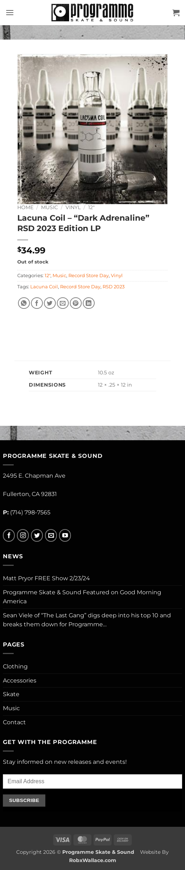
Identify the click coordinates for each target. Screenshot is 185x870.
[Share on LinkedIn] (89, 303)
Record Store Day (88, 275)
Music (49, 207)
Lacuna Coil (44, 286)
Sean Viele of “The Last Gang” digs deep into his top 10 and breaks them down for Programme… (87, 620)
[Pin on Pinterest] (76, 303)
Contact (14, 722)
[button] (9, 12)
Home (25, 207)
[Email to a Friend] (63, 303)
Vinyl (73, 207)
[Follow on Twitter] (37, 535)
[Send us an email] (51, 535)
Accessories (19, 680)
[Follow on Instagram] (23, 535)
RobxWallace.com (92, 860)
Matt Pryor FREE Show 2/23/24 (46, 578)
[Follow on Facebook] (9, 535)
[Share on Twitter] (50, 303)
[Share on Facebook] (37, 303)
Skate (11, 694)
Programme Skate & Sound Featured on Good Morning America (82, 597)
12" (91, 207)
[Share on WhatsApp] (24, 303)
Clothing (15, 666)
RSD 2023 (114, 286)
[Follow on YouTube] (65, 535)
